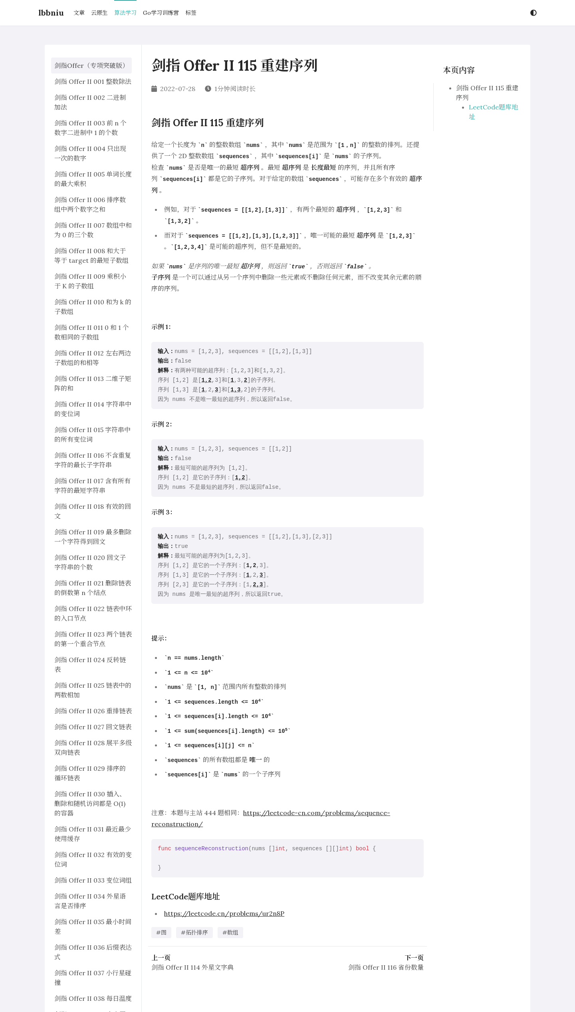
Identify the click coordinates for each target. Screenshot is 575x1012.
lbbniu (51, 13)
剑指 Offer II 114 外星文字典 (192, 967)
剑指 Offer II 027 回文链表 (92, 727)
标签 (190, 12)
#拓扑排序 (194, 932)
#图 (161, 932)
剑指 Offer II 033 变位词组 (93, 880)
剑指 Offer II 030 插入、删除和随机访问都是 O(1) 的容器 (90, 803)
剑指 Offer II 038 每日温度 (93, 998)
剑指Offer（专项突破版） (91, 65)
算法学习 (125, 12)
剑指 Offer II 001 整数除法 (92, 81)
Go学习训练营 (161, 12)
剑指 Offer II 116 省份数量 (386, 967)
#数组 (230, 932)
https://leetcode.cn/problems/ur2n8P (224, 913)
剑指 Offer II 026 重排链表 (93, 711)
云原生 (99, 12)
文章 (79, 12)
